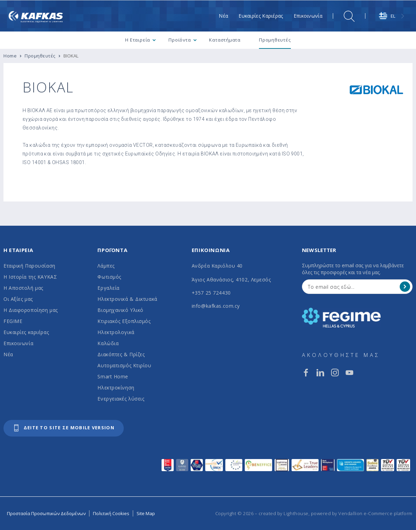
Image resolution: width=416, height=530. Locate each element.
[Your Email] (352, 286)
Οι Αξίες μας (18, 299)
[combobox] (392, 16)
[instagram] (335, 372)
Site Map (146, 513)
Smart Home (112, 376)
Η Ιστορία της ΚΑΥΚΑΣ (30, 276)
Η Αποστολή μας (23, 288)
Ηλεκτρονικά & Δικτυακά (127, 299)
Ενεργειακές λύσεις (120, 398)
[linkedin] (320, 372)
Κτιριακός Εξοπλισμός (123, 321)
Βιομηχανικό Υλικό (120, 310)
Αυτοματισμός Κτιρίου (124, 365)
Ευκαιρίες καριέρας (26, 332)
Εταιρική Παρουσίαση (29, 265)
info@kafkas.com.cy (216, 306)
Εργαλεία (108, 288)
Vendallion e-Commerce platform (375, 513)
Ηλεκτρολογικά (115, 332)
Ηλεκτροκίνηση (115, 387)
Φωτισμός (109, 276)
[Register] (405, 286)
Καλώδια (108, 343)
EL (387, 16)
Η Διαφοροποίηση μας (30, 310)
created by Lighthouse (284, 513)
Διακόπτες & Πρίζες (121, 354)
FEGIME (12, 321)
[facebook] (306, 372)
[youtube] (349, 372)
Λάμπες (105, 265)
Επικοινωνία (18, 343)
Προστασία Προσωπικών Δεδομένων (46, 513)
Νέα (8, 354)
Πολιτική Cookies (111, 513)
